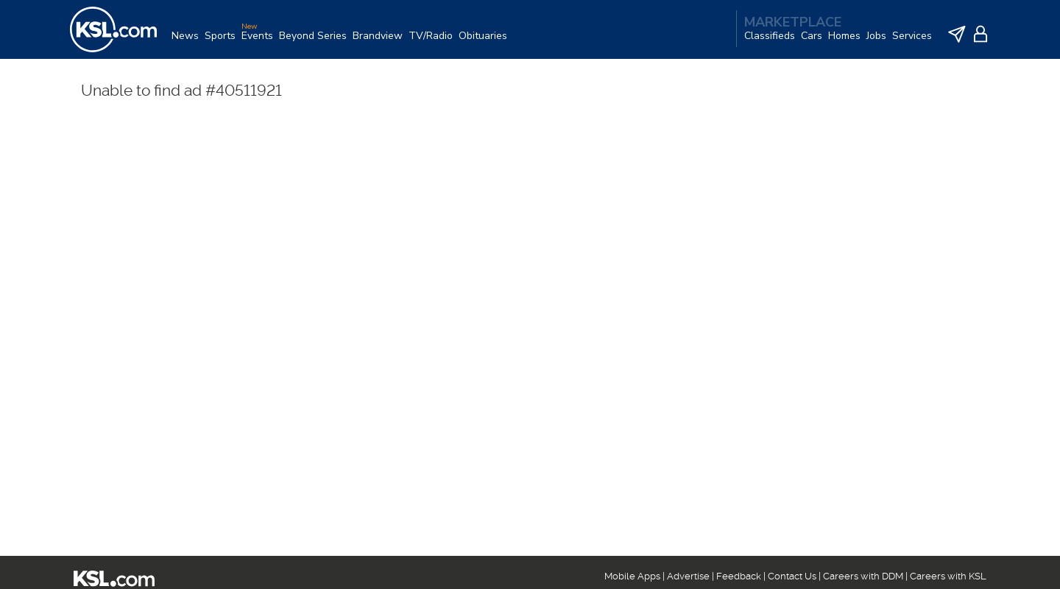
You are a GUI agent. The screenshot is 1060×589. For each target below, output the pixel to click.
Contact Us (792, 576)
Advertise (688, 576)
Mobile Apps (632, 576)
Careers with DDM (863, 576)
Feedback (738, 576)
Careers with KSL (948, 576)
